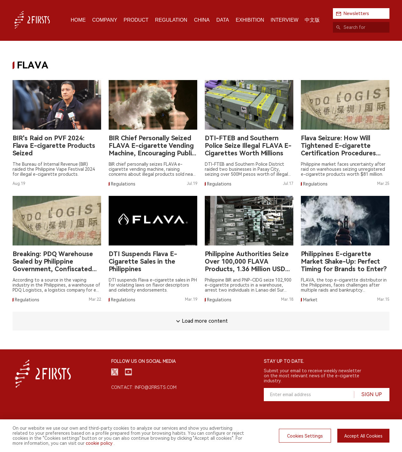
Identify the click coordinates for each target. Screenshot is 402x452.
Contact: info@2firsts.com (144, 387)
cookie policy (99, 443)
